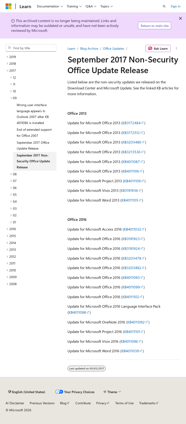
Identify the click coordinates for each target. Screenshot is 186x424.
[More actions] (176, 48)
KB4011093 (131, 277)
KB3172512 (131, 132)
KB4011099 (131, 286)
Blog (63, 403)
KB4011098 (77, 312)
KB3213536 (131, 151)
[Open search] (164, 6)
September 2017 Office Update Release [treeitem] (33, 145)
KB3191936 (129, 190)
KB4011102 (130, 296)
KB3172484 (131, 122)
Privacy (101, 403)
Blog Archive (89, 48)
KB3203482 (131, 267)
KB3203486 (131, 142)
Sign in (175, 6)
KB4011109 (132, 180)
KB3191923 (131, 238)
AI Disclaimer (15, 403)
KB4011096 (129, 341)
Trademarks (147, 403)
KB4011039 (130, 350)
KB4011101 (132, 331)
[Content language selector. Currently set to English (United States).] (27, 392)
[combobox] (31, 48)
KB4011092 (136, 322)
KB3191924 (131, 248)
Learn (71, 48)
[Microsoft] (9, 6)
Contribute (83, 403)
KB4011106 (130, 171)
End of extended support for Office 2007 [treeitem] (34, 132)
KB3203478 (131, 258)
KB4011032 (132, 229)
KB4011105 (130, 200)
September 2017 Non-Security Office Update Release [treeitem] (33, 161)
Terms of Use (124, 403)
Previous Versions (42, 403)
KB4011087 (131, 161)
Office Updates (113, 48)
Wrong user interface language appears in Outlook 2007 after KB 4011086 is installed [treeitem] (33, 114)
